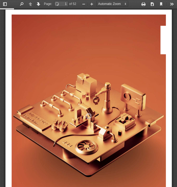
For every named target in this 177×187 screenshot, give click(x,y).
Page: (48, 4)
